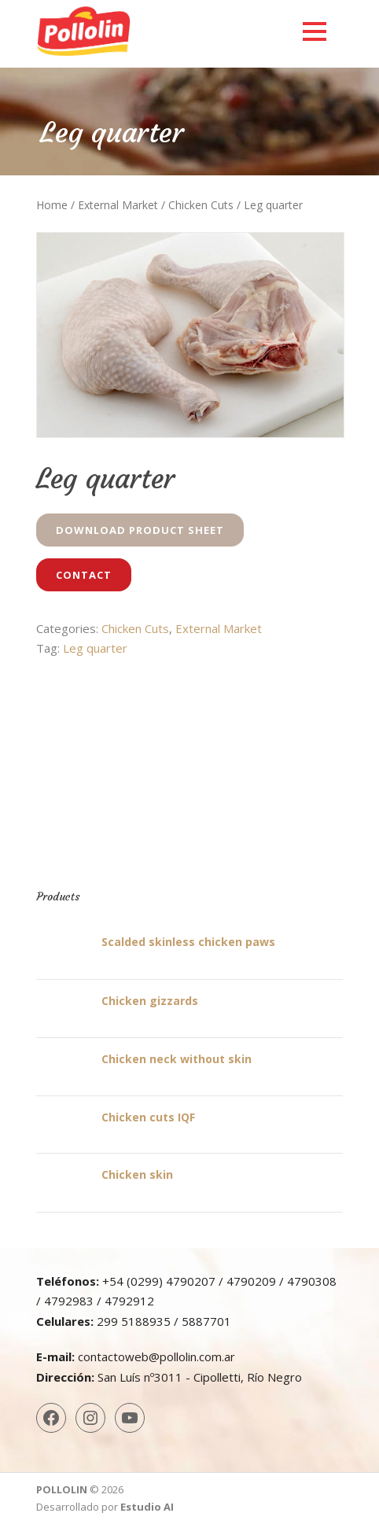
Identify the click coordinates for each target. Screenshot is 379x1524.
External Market (118, 204)
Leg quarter (95, 648)
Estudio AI (147, 1507)
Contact (84, 575)
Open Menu (314, 31)
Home (52, 204)
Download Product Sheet (140, 530)
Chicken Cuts (201, 204)
